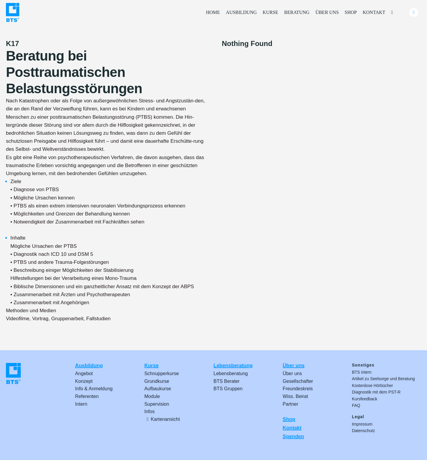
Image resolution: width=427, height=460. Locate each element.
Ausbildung (89, 365)
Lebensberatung (233, 365)
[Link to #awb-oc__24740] (413, 12)
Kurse (151, 365)
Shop (289, 419)
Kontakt (292, 428)
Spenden (293, 436)
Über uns (294, 365)
